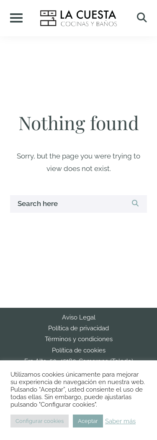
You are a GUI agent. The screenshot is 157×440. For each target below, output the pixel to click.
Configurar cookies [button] (39, 421)
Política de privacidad (78, 328)
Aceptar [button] (88, 421)
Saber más (120, 421)
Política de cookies (79, 350)
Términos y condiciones (79, 339)
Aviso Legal (78, 317)
